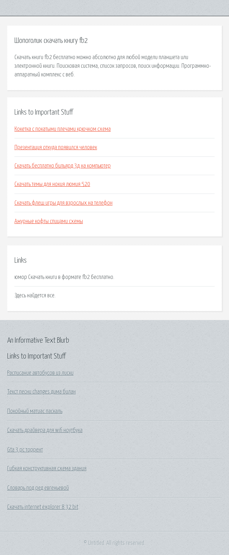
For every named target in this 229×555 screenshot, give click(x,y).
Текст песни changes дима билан (41, 392)
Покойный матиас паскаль (34, 411)
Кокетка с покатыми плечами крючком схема (62, 129)
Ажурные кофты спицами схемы (48, 221)
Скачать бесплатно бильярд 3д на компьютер (62, 166)
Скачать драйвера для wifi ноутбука (45, 430)
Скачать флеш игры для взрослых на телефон (63, 203)
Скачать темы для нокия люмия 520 (52, 184)
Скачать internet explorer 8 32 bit (42, 507)
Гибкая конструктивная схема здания (47, 468)
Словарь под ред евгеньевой (38, 488)
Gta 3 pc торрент (25, 450)
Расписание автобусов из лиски (40, 373)
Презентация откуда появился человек (55, 147)
